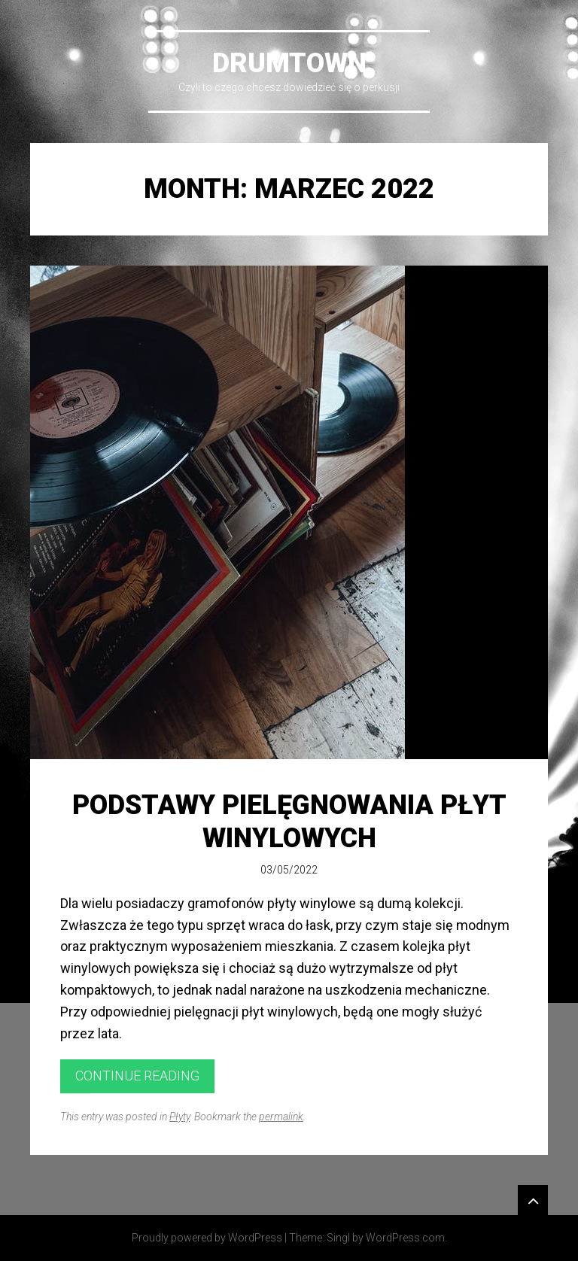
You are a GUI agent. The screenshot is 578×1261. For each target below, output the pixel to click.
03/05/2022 (289, 870)
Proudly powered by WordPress (207, 1238)
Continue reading (137, 1075)
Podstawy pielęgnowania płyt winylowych (289, 821)
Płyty (179, 1117)
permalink (281, 1117)
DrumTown (289, 63)
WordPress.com (405, 1238)
